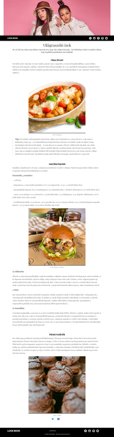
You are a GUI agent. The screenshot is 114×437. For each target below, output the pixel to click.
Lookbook (52, 431)
